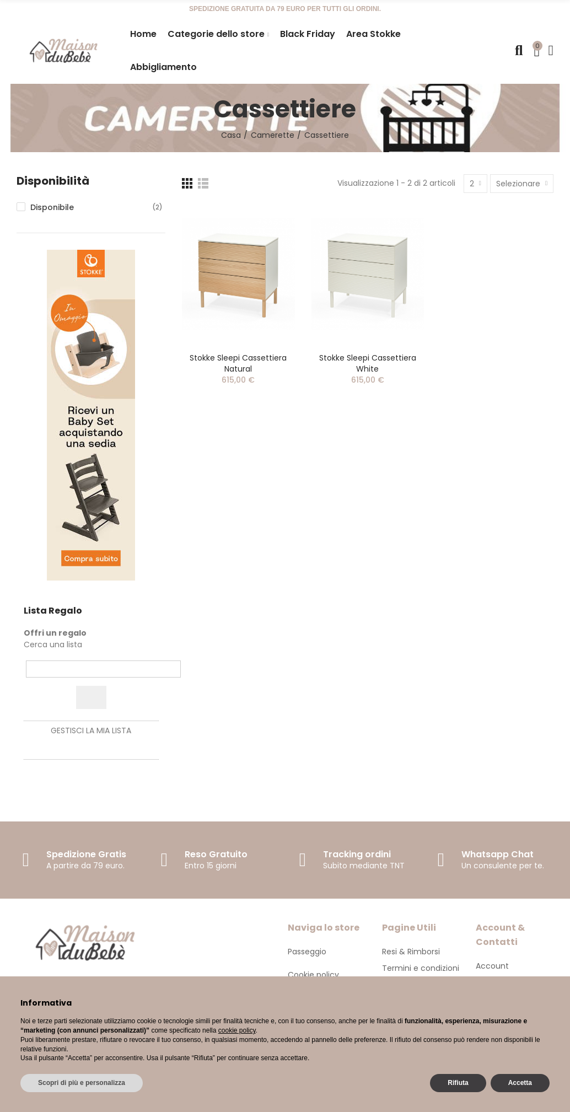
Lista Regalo (53, 610)
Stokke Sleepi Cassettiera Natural (238, 363)
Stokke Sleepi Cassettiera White (367, 363)
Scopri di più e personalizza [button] (81, 1083)
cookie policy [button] (237, 1030)
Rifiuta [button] (458, 1083)
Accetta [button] (520, 1083)
